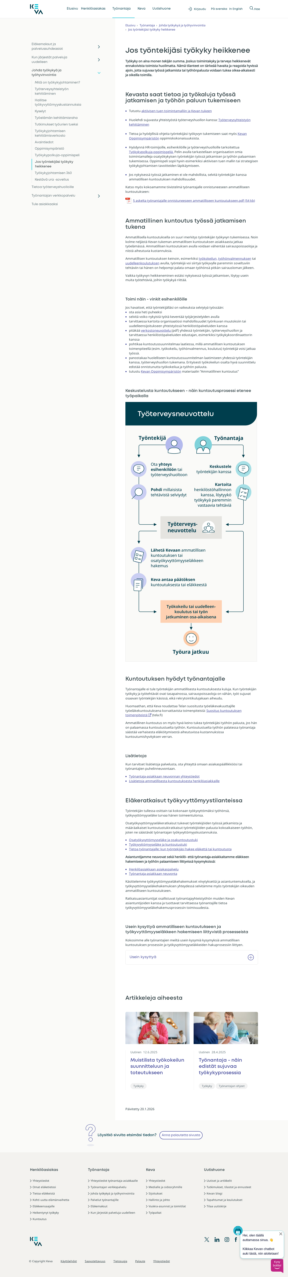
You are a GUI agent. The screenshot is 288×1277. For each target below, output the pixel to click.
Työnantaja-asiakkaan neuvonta (153, 873)
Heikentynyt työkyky (46, 1212)
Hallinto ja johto (159, 1200)
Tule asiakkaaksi (45, 204)
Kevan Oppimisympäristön (161, 371)
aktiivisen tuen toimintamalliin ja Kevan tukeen (176, 111)
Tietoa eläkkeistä (44, 1193)
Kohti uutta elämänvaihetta (51, 1200)
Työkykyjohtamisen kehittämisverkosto (50, 133)
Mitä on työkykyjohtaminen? (57, 82)
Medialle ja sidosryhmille (165, 1187)
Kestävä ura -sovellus (52, 179)
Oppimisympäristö (49, 148)
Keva (141, 8)
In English (236, 9)
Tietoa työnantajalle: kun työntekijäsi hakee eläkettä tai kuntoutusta (180, 849)
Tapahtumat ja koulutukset (224, 1200)
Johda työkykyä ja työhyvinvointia (46, 73)
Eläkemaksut (99, 1206)
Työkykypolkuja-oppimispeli (57, 155)
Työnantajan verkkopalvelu (53, 195)
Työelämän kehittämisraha (56, 117)
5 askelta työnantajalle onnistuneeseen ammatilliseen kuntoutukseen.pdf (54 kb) (194, 200)
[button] (277, 1266)
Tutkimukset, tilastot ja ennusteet (229, 1187)
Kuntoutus (40, 1219)
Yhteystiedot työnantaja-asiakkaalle (114, 1181)
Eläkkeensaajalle (44, 1206)
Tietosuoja (120, 1261)
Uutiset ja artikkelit (219, 1181)
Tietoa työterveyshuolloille (53, 187)
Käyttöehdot (69, 1261)
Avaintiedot (44, 142)
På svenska (219, 9)
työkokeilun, (208, 258)
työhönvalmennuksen (234, 258)
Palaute (140, 1261)
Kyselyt (40, 111)
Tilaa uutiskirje (216, 1206)
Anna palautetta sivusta (181, 1135)
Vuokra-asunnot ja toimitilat (167, 1206)
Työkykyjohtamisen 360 (53, 173)
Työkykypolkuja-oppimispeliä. (151, 152)
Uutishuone (161, 8)
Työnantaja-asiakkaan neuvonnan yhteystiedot (164, 776)
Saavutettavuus (95, 1261)
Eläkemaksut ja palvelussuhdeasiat (47, 46)
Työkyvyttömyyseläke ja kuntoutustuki (158, 844)
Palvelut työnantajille (105, 1200)
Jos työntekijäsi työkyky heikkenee (54, 164)
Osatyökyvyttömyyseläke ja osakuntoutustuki (163, 840)
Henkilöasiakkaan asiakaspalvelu (154, 869)
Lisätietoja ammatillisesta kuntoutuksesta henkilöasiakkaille (174, 781)
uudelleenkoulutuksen (142, 263)
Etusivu (72, 8)
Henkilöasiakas (93, 8)
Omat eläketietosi (44, 1187)
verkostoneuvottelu (156, 330)
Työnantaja (121, 8)
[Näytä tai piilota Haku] (252, 9)
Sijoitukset (155, 1193)
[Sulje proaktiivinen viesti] (280, 1233)
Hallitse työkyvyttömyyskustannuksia (58, 102)
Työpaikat (155, 1212)
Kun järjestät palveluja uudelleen (49, 60)
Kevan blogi (214, 1193)
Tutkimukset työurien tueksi (56, 124)
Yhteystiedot (41, 1181)
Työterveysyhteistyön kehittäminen (52, 91)
